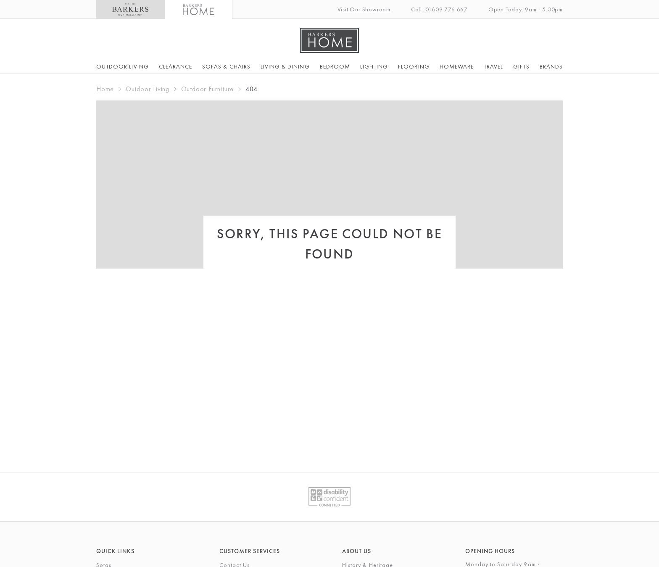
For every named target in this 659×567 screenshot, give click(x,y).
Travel (493, 66)
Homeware (457, 66)
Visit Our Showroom (363, 9)
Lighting (374, 66)
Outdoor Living (122, 66)
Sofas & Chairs (226, 66)
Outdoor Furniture (207, 88)
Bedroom (335, 66)
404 (251, 88)
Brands (551, 66)
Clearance (175, 66)
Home (105, 88)
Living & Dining (285, 66)
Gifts (521, 66)
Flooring (413, 66)
